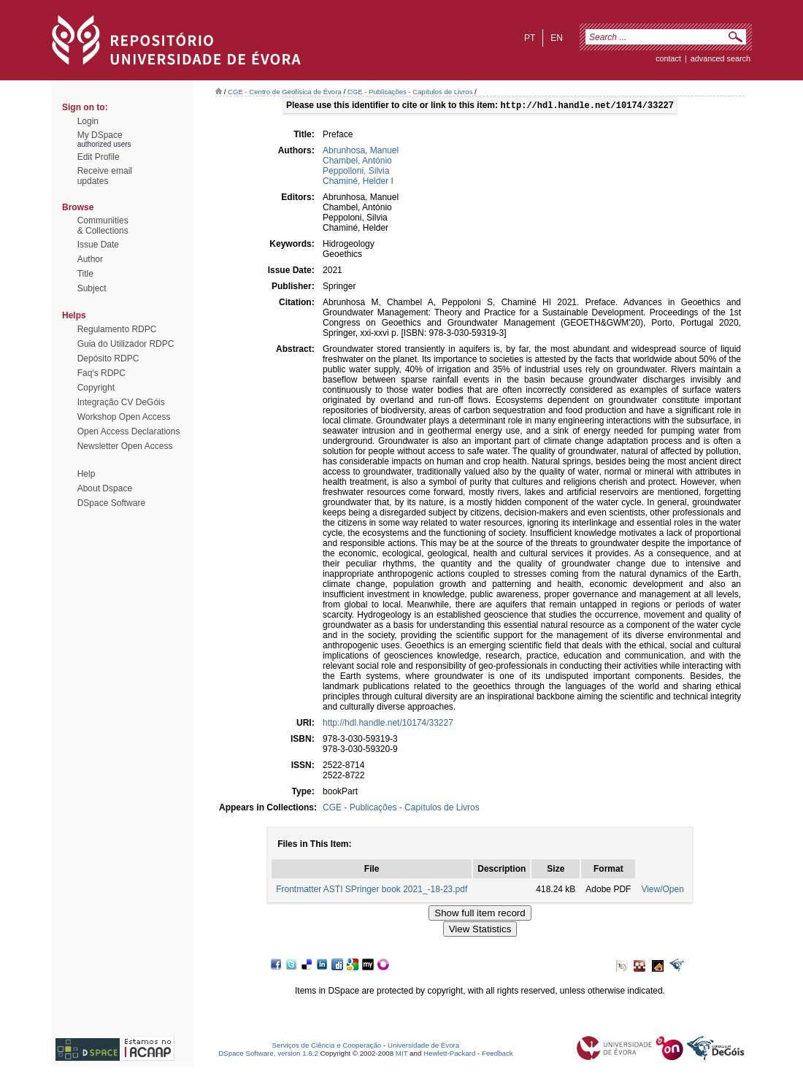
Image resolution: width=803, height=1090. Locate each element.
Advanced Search (720, 58)
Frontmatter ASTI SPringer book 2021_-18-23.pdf (371, 891)
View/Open (662, 891)
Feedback (497, 1055)
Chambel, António (357, 162)
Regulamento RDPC (117, 329)
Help (86, 474)
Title (85, 274)
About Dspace (104, 488)
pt (529, 38)
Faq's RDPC (101, 373)
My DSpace (100, 135)
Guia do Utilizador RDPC (125, 344)
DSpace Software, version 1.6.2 (268, 1055)
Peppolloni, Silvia (356, 172)
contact (668, 58)
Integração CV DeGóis (121, 402)
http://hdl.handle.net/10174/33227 (388, 724)
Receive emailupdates (104, 176)
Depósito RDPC (108, 358)
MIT (402, 1055)
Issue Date (98, 244)
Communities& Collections (102, 225)
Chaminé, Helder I (358, 182)
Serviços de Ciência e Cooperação (327, 1047)
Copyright (96, 388)
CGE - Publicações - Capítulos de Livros (410, 92)
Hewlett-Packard (449, 1055)
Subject (92, 288)
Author (90, 259)
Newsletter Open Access (125, 446)
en (556, 38)
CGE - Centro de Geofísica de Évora (285, 92)
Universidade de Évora (423, 1047)
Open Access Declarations (128, 431)
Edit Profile (98, 157)
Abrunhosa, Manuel (361, 152)
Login (88, 121)
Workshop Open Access (124, 417)
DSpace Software (111, 503)
